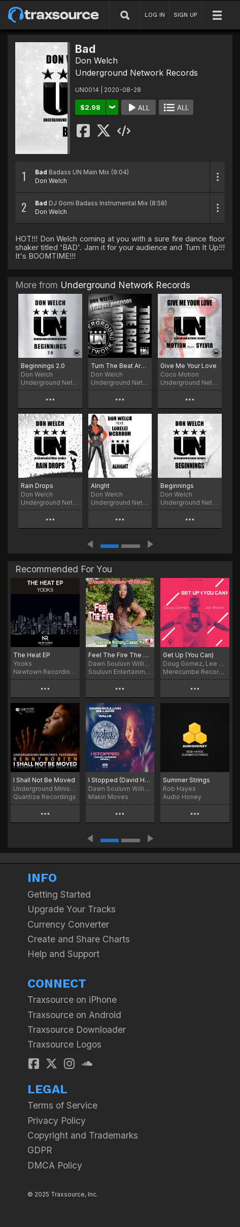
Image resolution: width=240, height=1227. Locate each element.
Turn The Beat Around (120, 366)
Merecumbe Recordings (195, 672)
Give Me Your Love (188, 366)
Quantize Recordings (44, 797)
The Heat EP (31, 655)
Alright (100, 485)
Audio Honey (182, 797)
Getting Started (59, 894)
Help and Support (63, 953)
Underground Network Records (136, 73)
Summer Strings (186, 780)
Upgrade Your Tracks (71, 909)
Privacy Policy (56, 1120)
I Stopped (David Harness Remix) (120, 780)
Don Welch (96, 60)
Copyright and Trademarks (82, 1135)
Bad (41, 172)
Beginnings (177, 485)
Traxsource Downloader (76, 1029)
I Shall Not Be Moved (44, 780)
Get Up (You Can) (188, 655)
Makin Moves (108, 797)
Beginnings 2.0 (43, 366)
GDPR (39, 1150)
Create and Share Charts (78, 939)
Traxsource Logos (64, 1044)
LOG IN (155, 14)
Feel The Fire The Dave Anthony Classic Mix (120, 655)
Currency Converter (68, 924)
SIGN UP (185, 14)
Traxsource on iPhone (72, 999)
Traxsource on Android (74, 1014)
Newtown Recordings (45, 672)
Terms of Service (62, 1105)
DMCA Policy (54, 1165)
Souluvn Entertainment (120, 672)
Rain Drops (37, 485)
